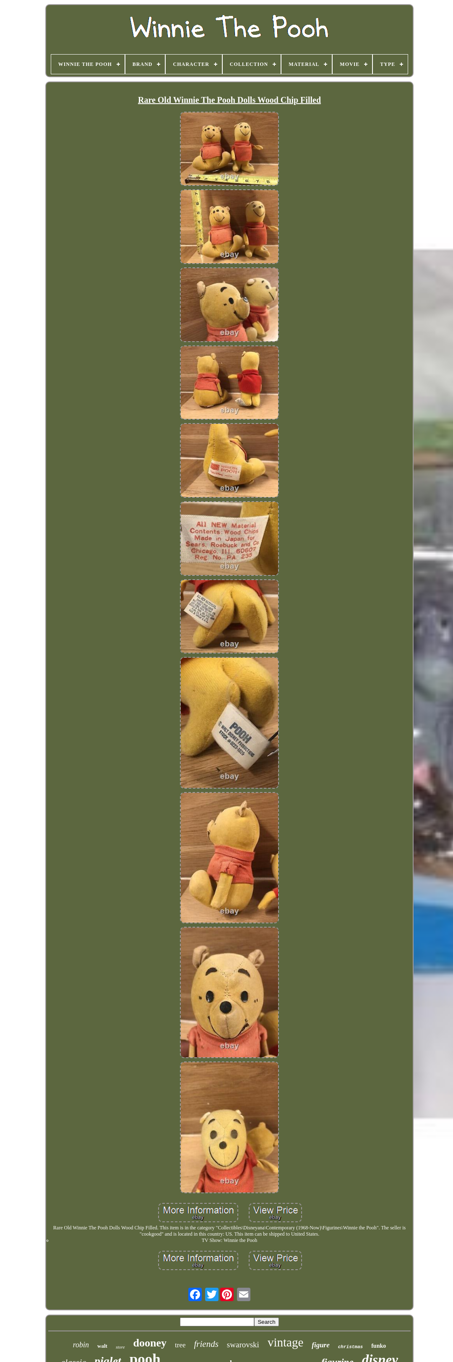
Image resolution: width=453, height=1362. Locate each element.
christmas (350, 1346)
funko (378, 1346)
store (120, 1346)
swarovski (243, 1344)
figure (321, 1345)
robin (81, 1345)
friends (206, 1344)
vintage (285, 1342)
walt (102, 1346)
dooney (150, 1343)
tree (180, 1345)
